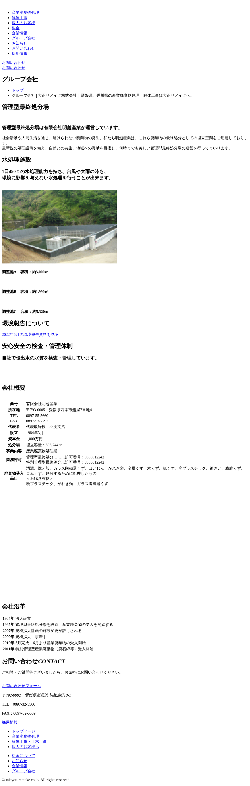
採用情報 (19, 53)
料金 (16, 28)
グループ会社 (23, 38)
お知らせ (19, 43)
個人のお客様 (23, 23)
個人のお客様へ (25, 747)
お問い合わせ (23, 48)
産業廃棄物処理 (25, 12)
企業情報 (19, 33)
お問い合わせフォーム (21, 686)
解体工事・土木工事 (29, 741)
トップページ (23, 731)
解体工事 (19, 18)
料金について (23, 756)
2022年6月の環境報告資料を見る (30, 334)
